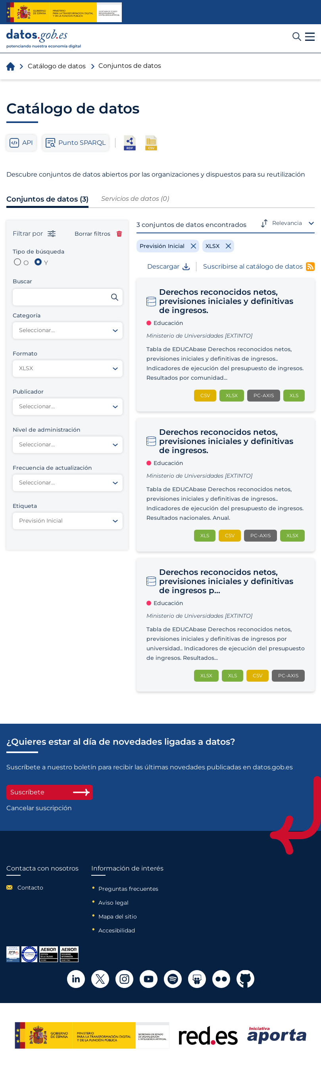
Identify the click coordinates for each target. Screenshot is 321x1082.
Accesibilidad (116, 930)
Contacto (30, 887)
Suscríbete (49, 792)
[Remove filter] (167, 246)
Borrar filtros (98, 234)
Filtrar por (34, 233)
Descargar (168, 266)
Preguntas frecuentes (128, 888)
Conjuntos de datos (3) (47, 199)
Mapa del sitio (117, 916)
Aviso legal (113, 902)
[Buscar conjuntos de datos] (68, 297)
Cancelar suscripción (39, 808)
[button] (310, 37)
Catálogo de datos (57, 66)
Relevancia (287, 223)
